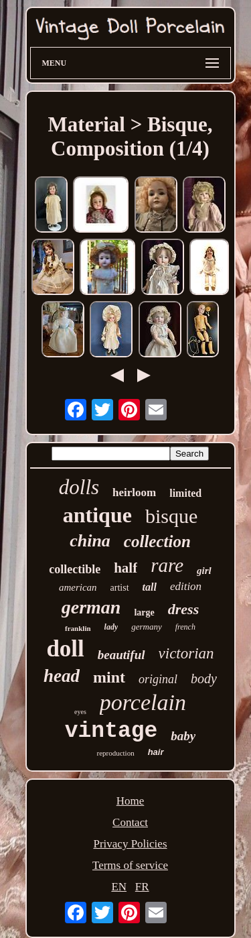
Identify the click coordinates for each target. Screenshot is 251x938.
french (185, 627)
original (158, 679)
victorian (186, 653)
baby (183, 736)
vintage (111, 731)
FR (142, 886)
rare (167, 565)
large (144, 612)
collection (157, 541)
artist (119, 588)
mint (109, 677)
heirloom (134, 492)
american (78, 587)
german (91, 607)
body (204, 678)
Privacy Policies (130, 843)
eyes (80, 711)
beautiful (121, 655)
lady (111, 627)
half (125, 568)
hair (156, 752)
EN (119, 886)
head (62, 676)
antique (97, 515)
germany (146, 627)
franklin (78, 628)
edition (185, 586)
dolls (79, 487)
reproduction (115, 753)
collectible (74, 569)
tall (150, 587)
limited (185, 493)
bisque (171, 516)
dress (183, 609)
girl (204, 570)
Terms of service (130, 865)
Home (130, 801)
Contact (130, 822)
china (90, 540)
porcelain (143, 702)
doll (65, 649)
